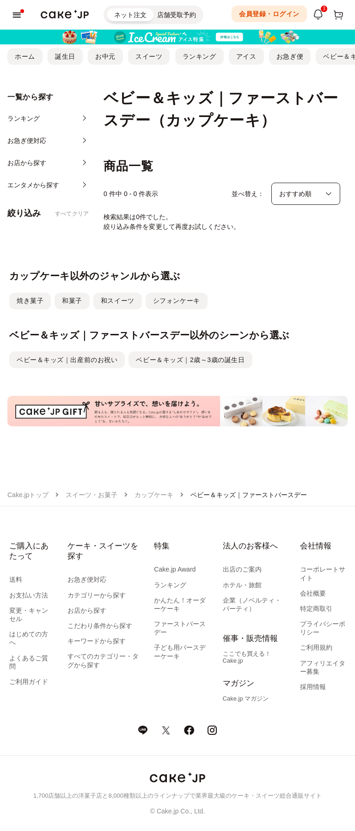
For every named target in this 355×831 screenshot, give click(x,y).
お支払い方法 (28, 595)
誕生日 (65, 56)
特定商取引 (316, 608)
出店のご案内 (242, 569)
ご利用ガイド (28, 681)
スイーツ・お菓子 (91, 495)
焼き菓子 (30, 300)
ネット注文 (130, 14)
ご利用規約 (316, 647)
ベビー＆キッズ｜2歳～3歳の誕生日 (190, 359)
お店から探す (86, 610)
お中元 (105, 56)
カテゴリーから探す (96, 595)
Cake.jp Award (175, 569)
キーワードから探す (96, 641)
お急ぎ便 (289, 56)
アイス (246, 56)
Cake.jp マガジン (246, 698)
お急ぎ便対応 (86, 579)
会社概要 (313, 593)
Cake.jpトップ (28, 495)
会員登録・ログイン (269, 14)
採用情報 (313, 686)
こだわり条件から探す (99, 625)
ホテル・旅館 (242, 585)
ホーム (25, 56)
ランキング (199, 56)
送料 (15, 579)
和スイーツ (118, 300)
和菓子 (72, 300)
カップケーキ (154, 495)
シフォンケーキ (176, 300)
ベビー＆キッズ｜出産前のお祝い (67, 359)
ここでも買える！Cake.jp (247, 657)
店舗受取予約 (176, 14)
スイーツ (148, 56)
